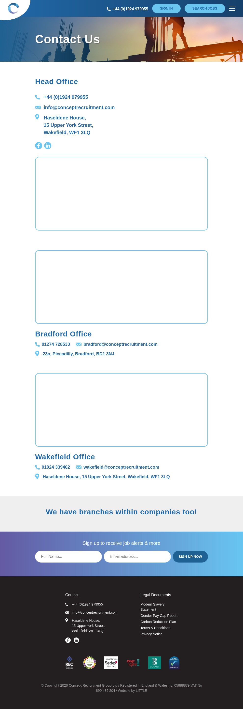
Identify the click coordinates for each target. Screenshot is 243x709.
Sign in (166, 8)
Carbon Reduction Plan (158, 622)
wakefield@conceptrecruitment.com (117, 467)
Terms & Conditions (155, 628)
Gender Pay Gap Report (158, 616)
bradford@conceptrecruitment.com (117, 344)
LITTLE (141, 691)
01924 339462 (52, 467)
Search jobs (204, 8)
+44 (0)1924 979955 (61, 97)
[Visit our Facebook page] (38, 145)
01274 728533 (52, 344)
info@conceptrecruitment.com (75, 107)
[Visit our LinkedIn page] (47, 145)
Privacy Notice (151, 634)
